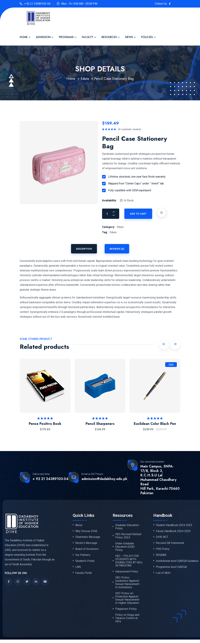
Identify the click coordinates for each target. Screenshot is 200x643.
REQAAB (161, 555)
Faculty (87, 37)
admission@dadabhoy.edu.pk (104, 479)
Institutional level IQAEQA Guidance (177, 561)
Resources (109, 37)
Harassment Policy (126, 571)
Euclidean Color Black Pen (155, 423)
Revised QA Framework (170, 543)
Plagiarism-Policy (126, 608)
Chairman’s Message (87, 537)
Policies (147, 37)
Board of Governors (87, 549)
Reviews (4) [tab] (117, 249)
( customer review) (129, 129)
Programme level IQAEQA (171, 567)
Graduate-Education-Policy (127, 527)
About (78, 525)
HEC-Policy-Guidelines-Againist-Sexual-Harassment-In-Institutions (127, 582)
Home (24, 37)
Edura (85, 78)
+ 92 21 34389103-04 (37, 3)
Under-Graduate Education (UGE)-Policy (125, 547)
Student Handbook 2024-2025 (174, 525)
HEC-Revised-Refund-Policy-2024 (128, 536)
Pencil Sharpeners (100, 423)
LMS (78, 567)
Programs (66, 37)
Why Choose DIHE (86, 531)
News (129, 37)
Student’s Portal (84, 561)
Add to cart (138, 213)
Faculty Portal (83, 573)
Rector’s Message (86, 543)
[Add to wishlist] (161, 213)
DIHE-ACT (162, 537)
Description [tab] (84, 249)
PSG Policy (162, 549)
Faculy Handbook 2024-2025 (173, 531)
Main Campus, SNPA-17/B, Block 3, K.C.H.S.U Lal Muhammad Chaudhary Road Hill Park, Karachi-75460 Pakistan (160, 479)
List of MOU (163, 573)
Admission (43, 37)
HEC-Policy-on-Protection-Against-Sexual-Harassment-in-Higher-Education (127, 598)
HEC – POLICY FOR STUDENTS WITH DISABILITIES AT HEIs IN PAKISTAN (128, 560)
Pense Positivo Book (45, 423)
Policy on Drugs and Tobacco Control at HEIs (127, 618)
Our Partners (82, 555)
